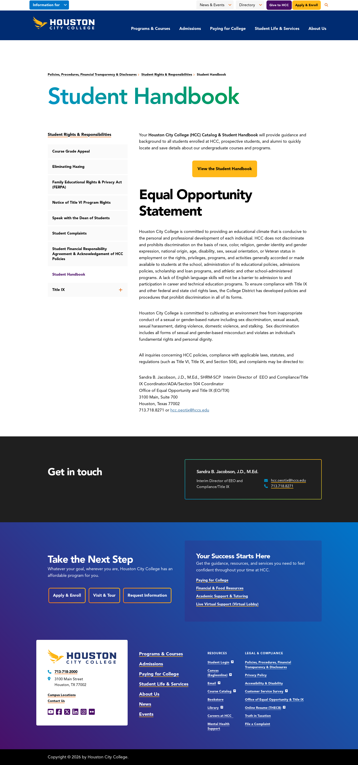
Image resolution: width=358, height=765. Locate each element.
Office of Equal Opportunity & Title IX (274, 700)
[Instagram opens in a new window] (84, 712)
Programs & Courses (150, 28)
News (145, 704)
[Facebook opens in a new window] (59, 712)
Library (213, 708)
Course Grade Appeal (71, 151)
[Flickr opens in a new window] (92, 712)
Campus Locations (62, 695)
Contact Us (56, 701)
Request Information (147, 595)
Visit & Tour (104, 595)
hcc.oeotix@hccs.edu (189, 410)
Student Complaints (69, 233)
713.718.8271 (282, 486)
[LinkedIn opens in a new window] (75, 712)
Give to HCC (279, 5)
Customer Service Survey (264, 691)
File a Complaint (257, 724)
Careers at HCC (220, 716)
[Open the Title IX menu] (121, 290)
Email (212, 683)
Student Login (218, 662)
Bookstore (216, 700)
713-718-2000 (66, 672)
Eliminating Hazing (68, 166)
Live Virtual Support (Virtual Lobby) (227, 604)
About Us (317, 28)
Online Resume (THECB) (263, 708)
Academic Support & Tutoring (222, 596)
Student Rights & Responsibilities (166, 74)
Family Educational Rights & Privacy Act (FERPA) (87, 185)
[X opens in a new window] (67, 712)
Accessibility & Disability (264, 683)
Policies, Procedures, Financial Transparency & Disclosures (92, 74)
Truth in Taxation (258, 716)
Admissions (190, 28)
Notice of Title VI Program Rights (81, 202)
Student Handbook (68, 274)
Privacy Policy (256, 675)
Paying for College (228, 28)
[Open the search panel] (325, 5)
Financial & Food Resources (219, 588)
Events (146, 714)
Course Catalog (220, 691)
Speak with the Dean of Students (81, 218)
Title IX (58, 290)
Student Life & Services (277, 28)
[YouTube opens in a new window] (51, 712)
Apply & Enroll (306, 5)
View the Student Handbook (224, 168)
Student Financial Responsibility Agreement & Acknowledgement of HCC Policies (87, 254)
